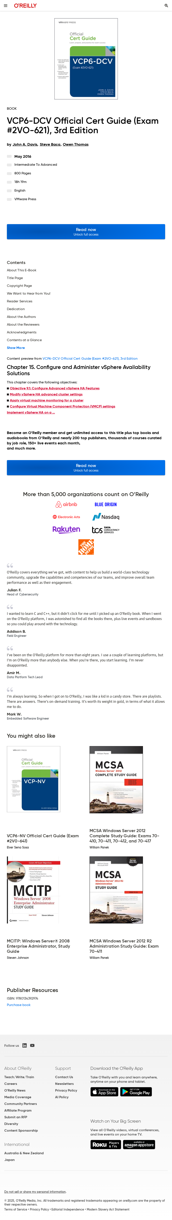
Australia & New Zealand (24, 1153)
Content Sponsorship (21, 1130)
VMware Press (25, 199)
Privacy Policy (66, 1090)
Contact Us (64, 1077)
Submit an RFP (15, 1117)
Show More (16, 348)
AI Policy (61, 1097)
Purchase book (19, 1005)
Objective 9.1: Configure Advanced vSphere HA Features (54, 388)
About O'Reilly (17, 1068)
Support (63, 1068)
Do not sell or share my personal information (35, 1192)
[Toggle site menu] (5, 5)
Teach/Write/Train (19, 1077)
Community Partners (20, 1103)
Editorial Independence (67, 1209)
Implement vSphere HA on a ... (31, 412)
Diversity (11, 1124)
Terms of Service (15, 1209)
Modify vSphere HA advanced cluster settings (46, 394)
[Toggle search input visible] (166, 5)
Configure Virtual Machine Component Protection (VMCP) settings (62, 406)
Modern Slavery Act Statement (108, 1209)
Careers (10, 1083)
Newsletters (64, 1083)
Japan (9, 1160)
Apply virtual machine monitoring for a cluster (47, 400)
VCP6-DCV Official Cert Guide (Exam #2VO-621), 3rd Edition (90, 358)
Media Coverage (17, 1097)
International (16, 1144)
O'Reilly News (14, 1090)
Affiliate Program (18, 1110)
